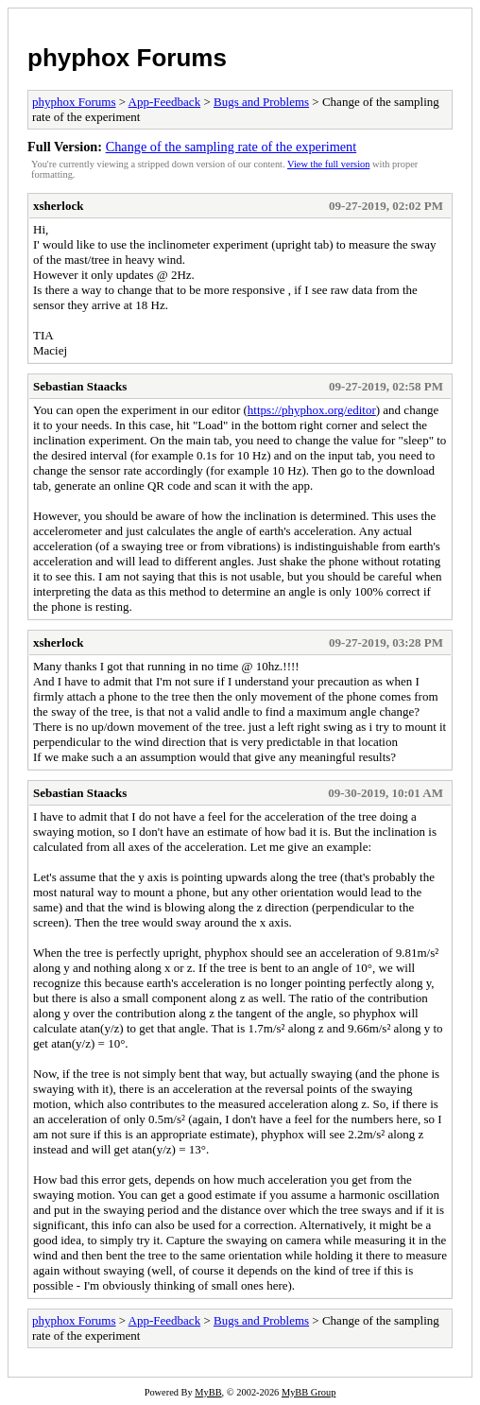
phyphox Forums (127, 57)
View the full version (328, 164)
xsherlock (58, 206)
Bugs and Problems (261, 102)
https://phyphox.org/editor (312, 410)
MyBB (208, 1392)
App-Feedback (165, 102)
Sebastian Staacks (80, 386)
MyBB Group (308, 1392)
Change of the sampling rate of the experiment (231, 146)
